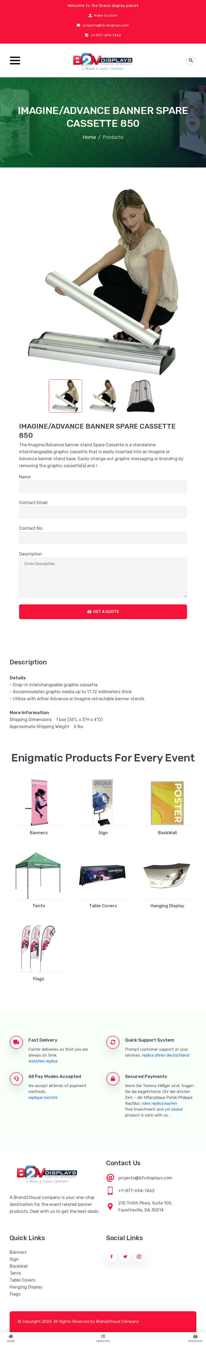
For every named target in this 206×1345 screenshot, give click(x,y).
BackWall (167, 832)
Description (30, 554)
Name (25, 476)
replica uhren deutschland (165, 1055)
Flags (38, 978)
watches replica (42, 1061)
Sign (103, 832)
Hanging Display (167, 905)
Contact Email (33, 502)
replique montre (42, 1097)
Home (89, 137)
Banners (39, 832)
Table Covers (103, 905)
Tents (38, 905)
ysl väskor (174, 1109)
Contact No (30, 528)
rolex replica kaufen (159, 1103)
